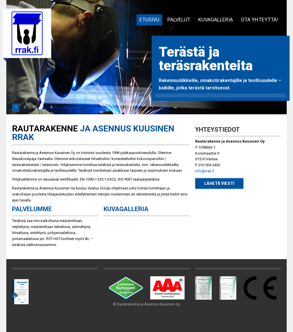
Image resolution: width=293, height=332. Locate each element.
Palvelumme (32, 209)
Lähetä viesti (219, 183)
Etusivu (149, 20)
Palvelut (178, 20)
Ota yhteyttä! (259, 20)
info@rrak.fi (204, 171)
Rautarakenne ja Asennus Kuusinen (27, 33)
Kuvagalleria (215, 20)
